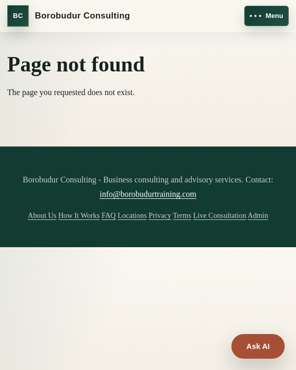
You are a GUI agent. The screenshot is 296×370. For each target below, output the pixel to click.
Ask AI (257, 346)
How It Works (79, 215)
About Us (42, 215)
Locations (132, 215)
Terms (182, 215)
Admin (258, 215)
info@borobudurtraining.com (148, 194)
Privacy (160, 215)
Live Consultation (219, 215)
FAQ (109, 215)
